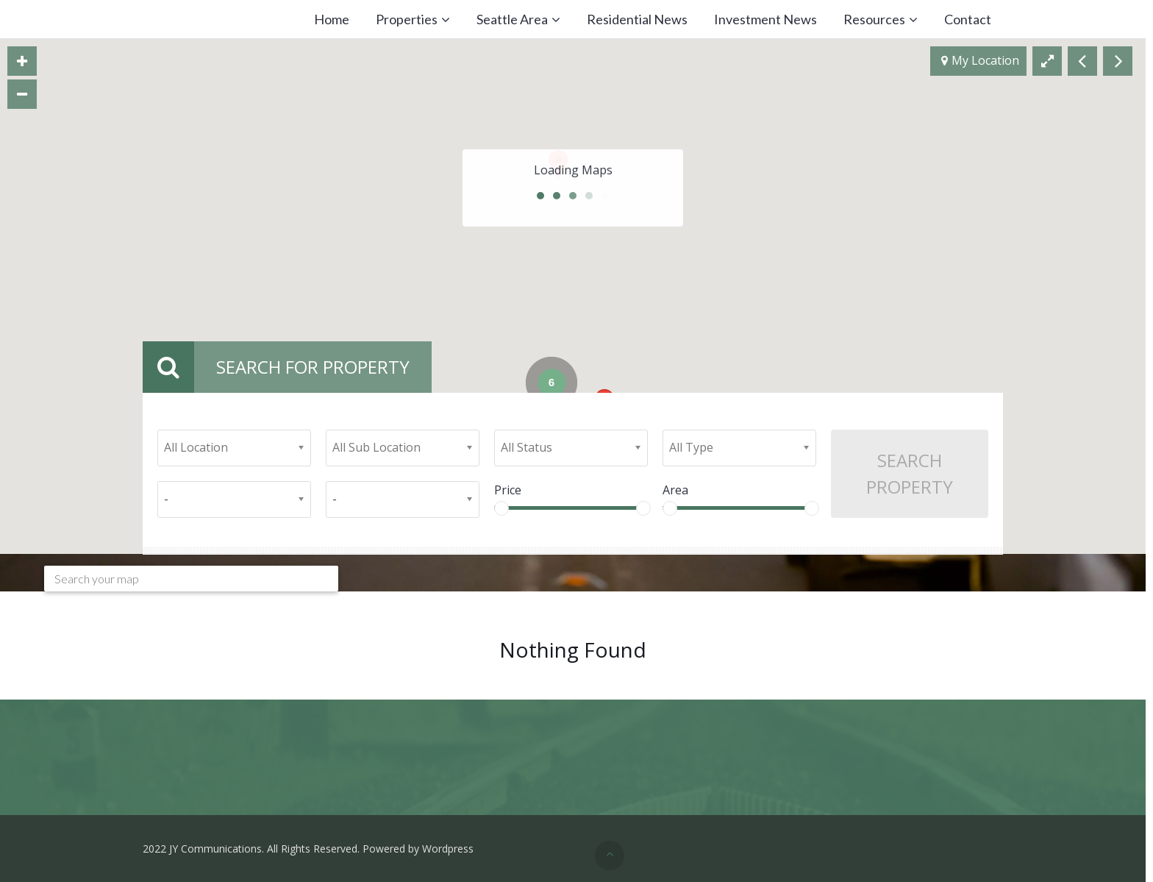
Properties (407, 19)
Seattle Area (512, 19)
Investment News (765, 19)
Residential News (637, 19)
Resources (874, 19)
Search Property (909, 473)
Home (331, 19)
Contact (967, 19)
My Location (980, 61)
